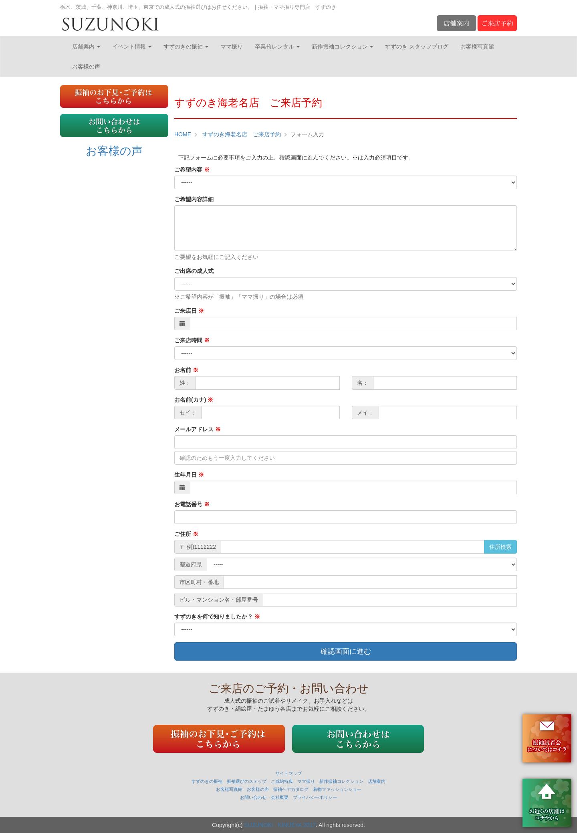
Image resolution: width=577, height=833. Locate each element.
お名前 (186, 370)
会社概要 (279, 797)
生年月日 (189, 474)
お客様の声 (86, 66)
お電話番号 (192, 504)
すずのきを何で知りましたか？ (217, 616)
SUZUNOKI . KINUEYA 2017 (280, 825)
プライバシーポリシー (315, 797)
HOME (182, 134)
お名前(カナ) (193, 399)
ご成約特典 (282, 781)
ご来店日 (189, 310)
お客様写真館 (477, 46)
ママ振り (231, 46)
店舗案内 (86, 46)
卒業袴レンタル (277, 46)
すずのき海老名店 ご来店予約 (241, 134)
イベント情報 (131, 46)
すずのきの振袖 (185, 46)
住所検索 (500, 547)
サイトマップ (288, 773)
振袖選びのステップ (246, 781)
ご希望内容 (192, 169)
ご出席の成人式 (194, 271)
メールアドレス (197, 429)
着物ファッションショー (337, 789)
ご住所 (186, 534)
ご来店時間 (192, 340)
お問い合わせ (253, 797)
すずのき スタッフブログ (416, 46)
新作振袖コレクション (342, 46)
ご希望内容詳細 (194, 199)
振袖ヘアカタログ (291, 789)
